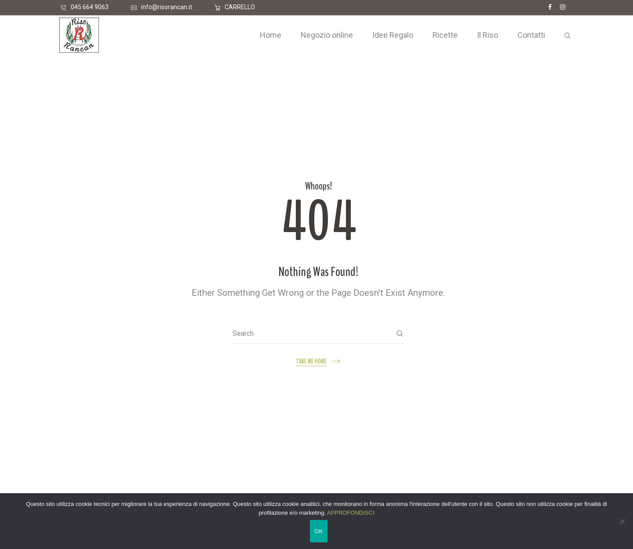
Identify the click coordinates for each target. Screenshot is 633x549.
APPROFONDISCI (351, 512)
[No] (622, 521)
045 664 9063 (90, 7)
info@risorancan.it (166, 7)
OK (318, 531)
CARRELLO (240, 7)
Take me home (311, 361)
